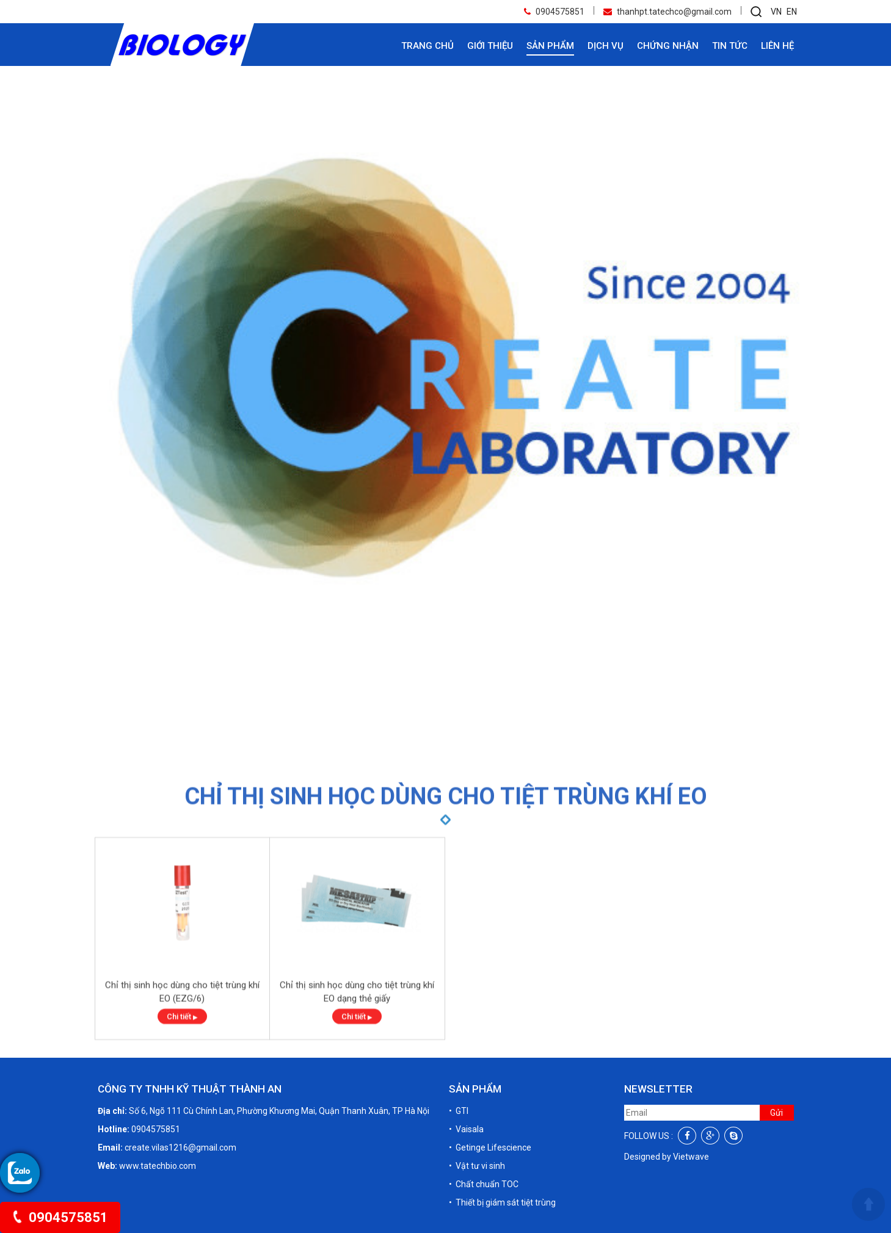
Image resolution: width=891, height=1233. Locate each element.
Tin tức (729, 45)
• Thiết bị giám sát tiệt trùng (502, 1202)
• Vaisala (466, 1129)
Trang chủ (427, 45)
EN (792, 11)
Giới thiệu (490, 45)
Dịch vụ (605, 45)
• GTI (458, 1111)
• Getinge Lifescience (490, 1147)
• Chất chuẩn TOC (483, 1184)
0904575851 (60, 1217)
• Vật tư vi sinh (477, 1166)
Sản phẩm (550, 45)
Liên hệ (777, 45)
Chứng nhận (668, 45)
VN (776, 11)
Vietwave (691, 1157)
